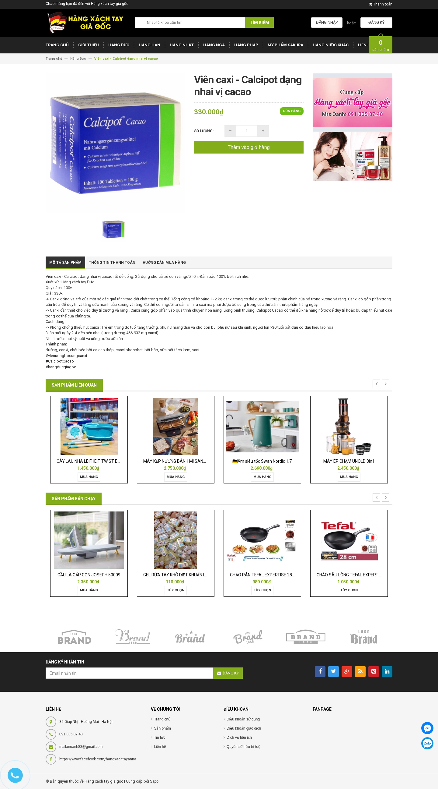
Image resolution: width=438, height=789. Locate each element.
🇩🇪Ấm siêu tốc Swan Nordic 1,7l (262, 461)
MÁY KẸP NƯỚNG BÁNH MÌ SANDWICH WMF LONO (190, 461)
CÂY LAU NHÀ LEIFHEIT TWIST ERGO (91, 461)
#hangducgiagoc (61, 367)
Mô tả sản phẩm (65, 262)
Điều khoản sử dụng (243, 719)
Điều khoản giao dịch (244, 728)
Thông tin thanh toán (112, 262)
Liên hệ (160, 747)
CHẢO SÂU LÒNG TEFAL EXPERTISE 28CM (357, 574)
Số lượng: (204, 131)
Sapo (154, 781)
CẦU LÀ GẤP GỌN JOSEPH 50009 (88, 574)
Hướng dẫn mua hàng (164, 262)
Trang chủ (162, 719)
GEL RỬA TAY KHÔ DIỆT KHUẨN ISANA (179, 574)
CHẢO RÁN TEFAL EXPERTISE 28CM (264, 574)
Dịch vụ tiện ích (239, 737)
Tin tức (159, 737)
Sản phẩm (162, 728)
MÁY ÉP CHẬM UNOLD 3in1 (349, 461)
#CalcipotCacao (60, 361)
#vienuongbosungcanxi (66, 355)
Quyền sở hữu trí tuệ (243, 747)
